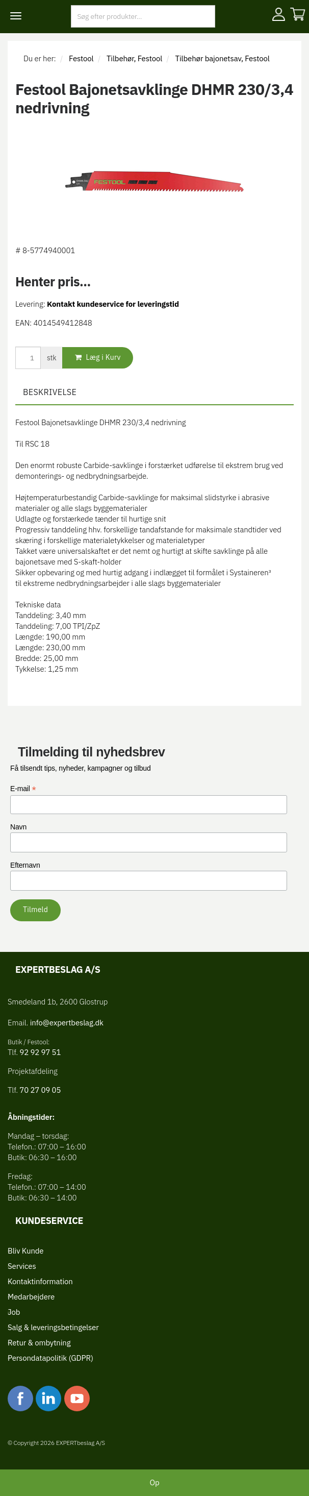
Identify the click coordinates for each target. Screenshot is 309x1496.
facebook (20, 1398)
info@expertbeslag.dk (67, 1022)
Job (14, 1312)
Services (22, 1266)
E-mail (23, 789)
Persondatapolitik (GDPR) (50, 1358)
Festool (81, 58)
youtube (77, 1398)
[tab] (154, 392)
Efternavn (25, 865)
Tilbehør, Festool (134, 58)
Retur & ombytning (39, 1342)
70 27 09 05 (40, 1090)
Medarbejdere (31, 1297)
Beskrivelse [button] (49, 392)
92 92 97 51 (39, 1052)
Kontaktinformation (40, 1281)
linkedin (48, 1398)
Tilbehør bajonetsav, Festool (222, 58)
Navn (18, 827)
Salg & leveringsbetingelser (53, 1327)
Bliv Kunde (25, 1251)
